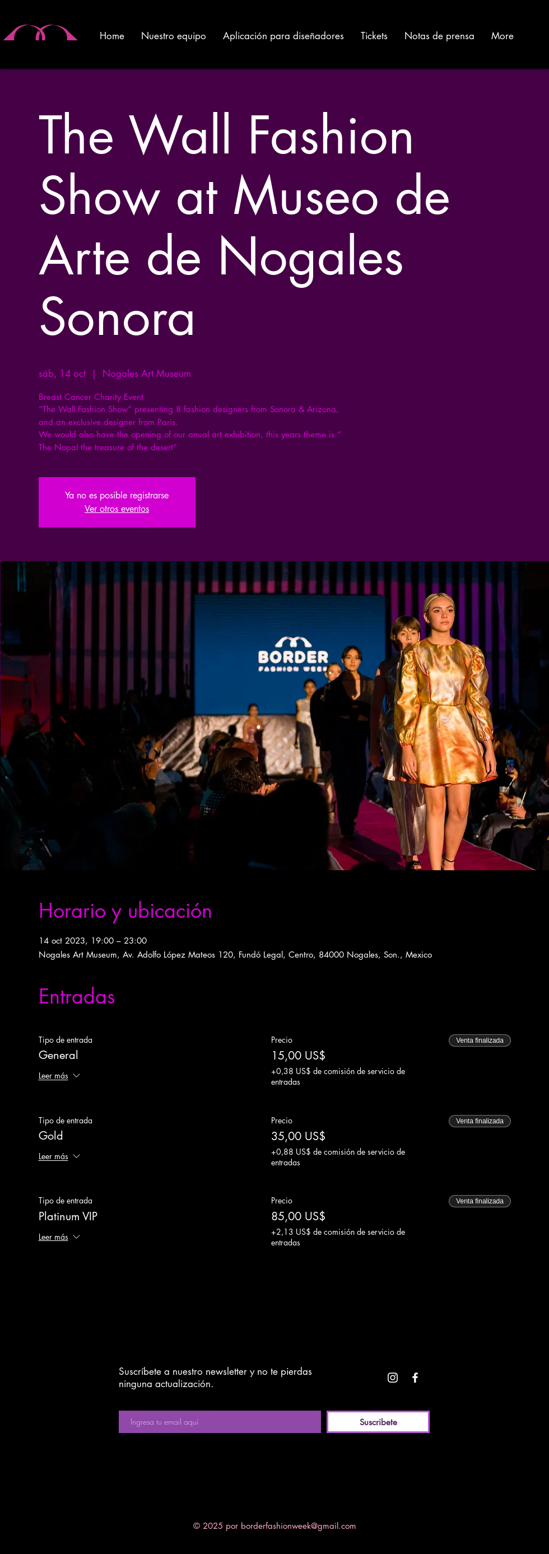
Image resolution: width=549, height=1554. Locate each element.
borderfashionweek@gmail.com (298, 1525)
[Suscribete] (378, 1422)
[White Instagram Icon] (392, 1377)
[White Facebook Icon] (415, 1377)
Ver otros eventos (117, 509)
